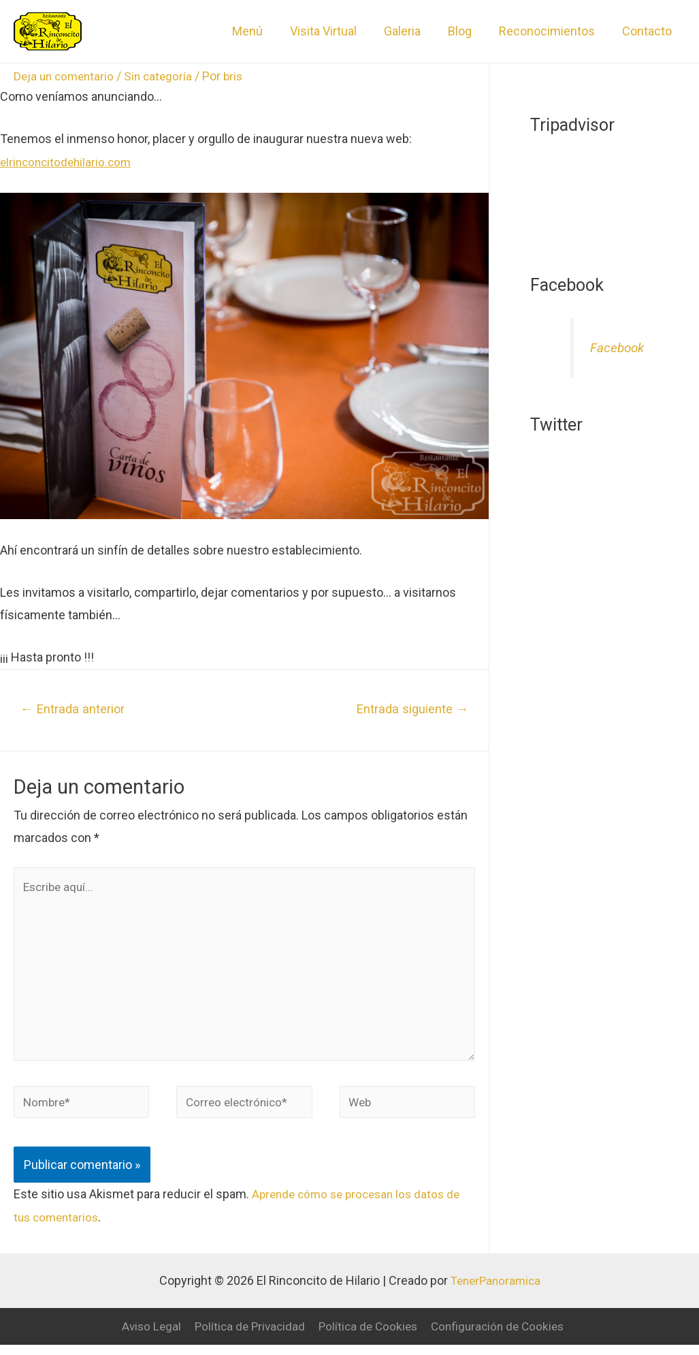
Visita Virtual (335, 31)
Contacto (648, 31)
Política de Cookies (367, 1337)
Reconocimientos (551, 31)
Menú (262, 31)
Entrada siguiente (410, 709)
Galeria (411, 31)
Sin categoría (164, 76)
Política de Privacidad (246, 1337)
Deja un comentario (66, 76)
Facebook (618, 348)
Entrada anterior (75, 709)
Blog (466, 31)
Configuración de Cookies (502, 1337)
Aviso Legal (144, 1337)
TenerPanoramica (495, 1291)
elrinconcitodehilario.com (68, 162)
